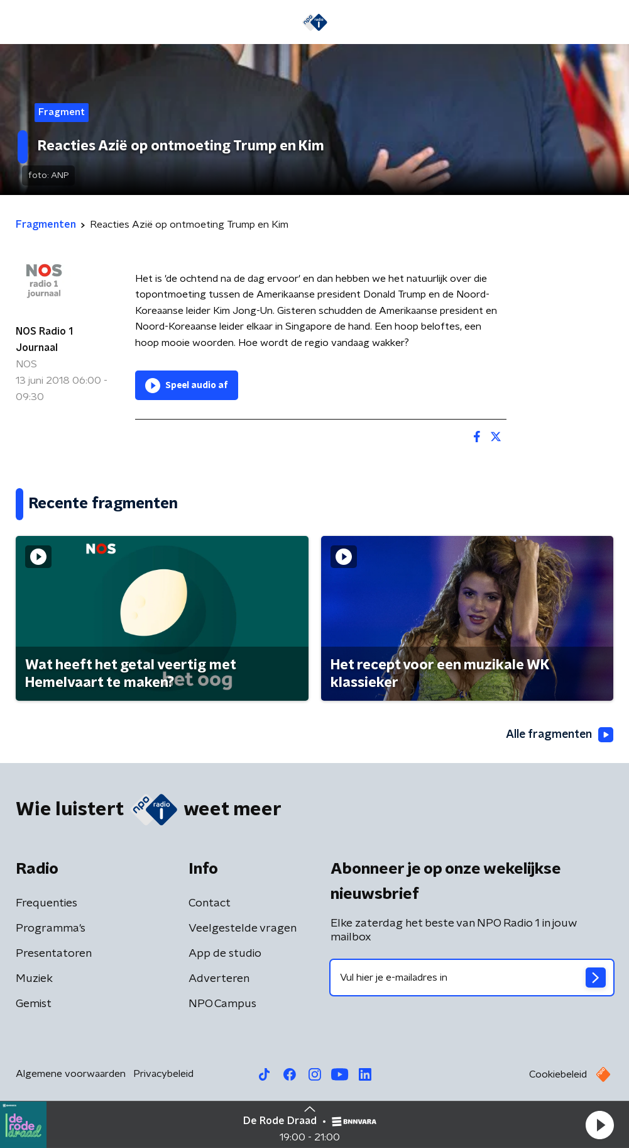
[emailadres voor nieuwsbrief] (472, 978)
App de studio (225, 954)
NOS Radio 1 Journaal (44, 339)
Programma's (50, 929)
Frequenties (46, 904)
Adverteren (219, 979)
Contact (210, 904)
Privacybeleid (163, 1074)
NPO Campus (222, 1004)
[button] (599, 1125)
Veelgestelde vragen (243, 929)
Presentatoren (54, 954)
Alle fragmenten (558, 734)
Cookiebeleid (558, 1075)
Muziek (34, 979)
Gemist (34, 1004)
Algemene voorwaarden (71, 1074)
